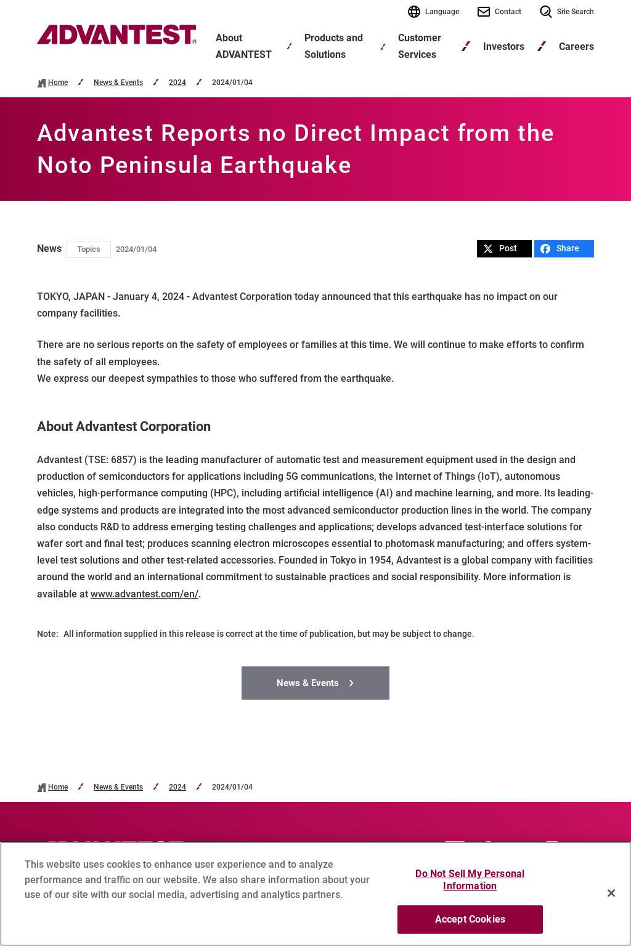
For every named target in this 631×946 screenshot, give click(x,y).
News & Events (118, 83)
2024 (177, 83)
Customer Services (419, 46)
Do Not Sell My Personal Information (469, 880)
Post (500, 248)
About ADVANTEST (244, 46)
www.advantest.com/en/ (144, 594)
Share (559, 248)
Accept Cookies (470, 919)
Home (58, 83)
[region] (315, 894)
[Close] (611, 893)
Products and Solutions (333, 46)
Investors (503, 46)
